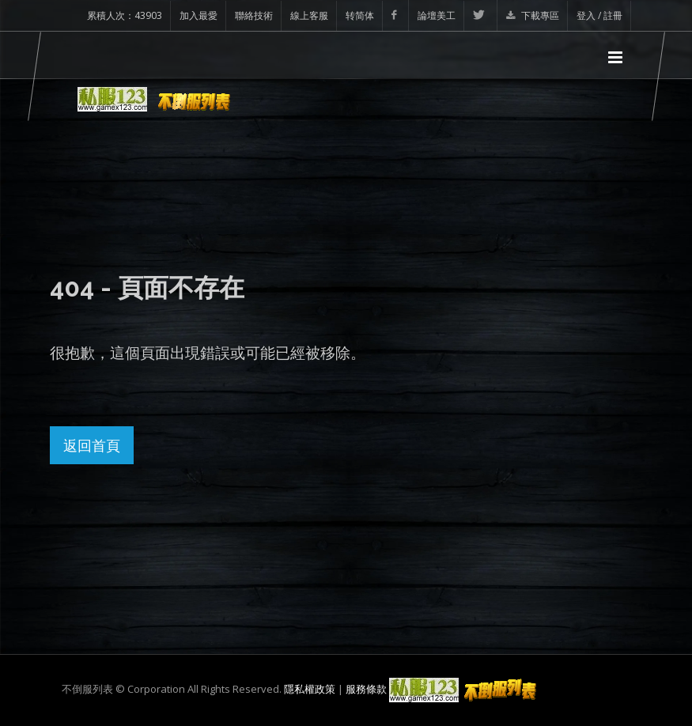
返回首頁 (91, 445)
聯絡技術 (254, 15)
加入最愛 (198, 15)
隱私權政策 (309, 689)
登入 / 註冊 (599, 15)
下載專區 (532, 15)
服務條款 (366, 689)
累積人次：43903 (124, 15)
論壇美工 (437, 15)
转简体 (360, 15)
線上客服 (309, 15)
